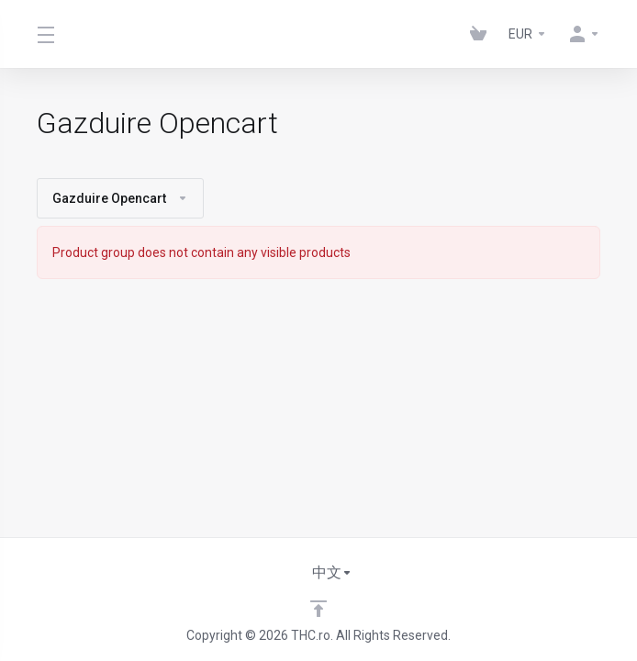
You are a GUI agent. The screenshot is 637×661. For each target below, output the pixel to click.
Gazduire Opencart (120, 198)
